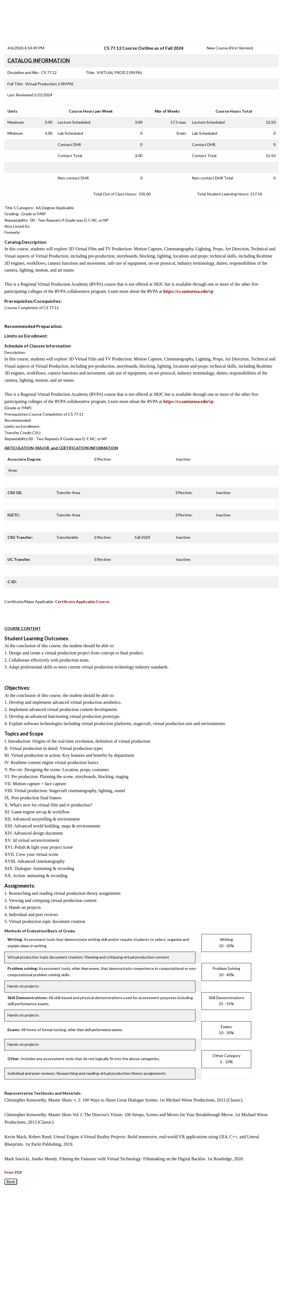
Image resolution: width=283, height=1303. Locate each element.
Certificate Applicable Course (82, 601)
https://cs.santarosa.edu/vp (188, 291)
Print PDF (13, 1172)
